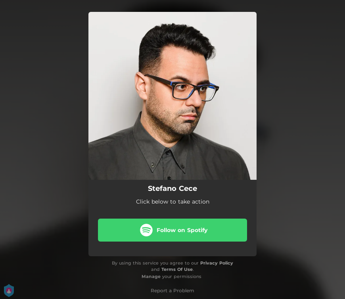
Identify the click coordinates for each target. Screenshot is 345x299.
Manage (151, 276)
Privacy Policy (216, 263)
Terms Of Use (177, 269)
